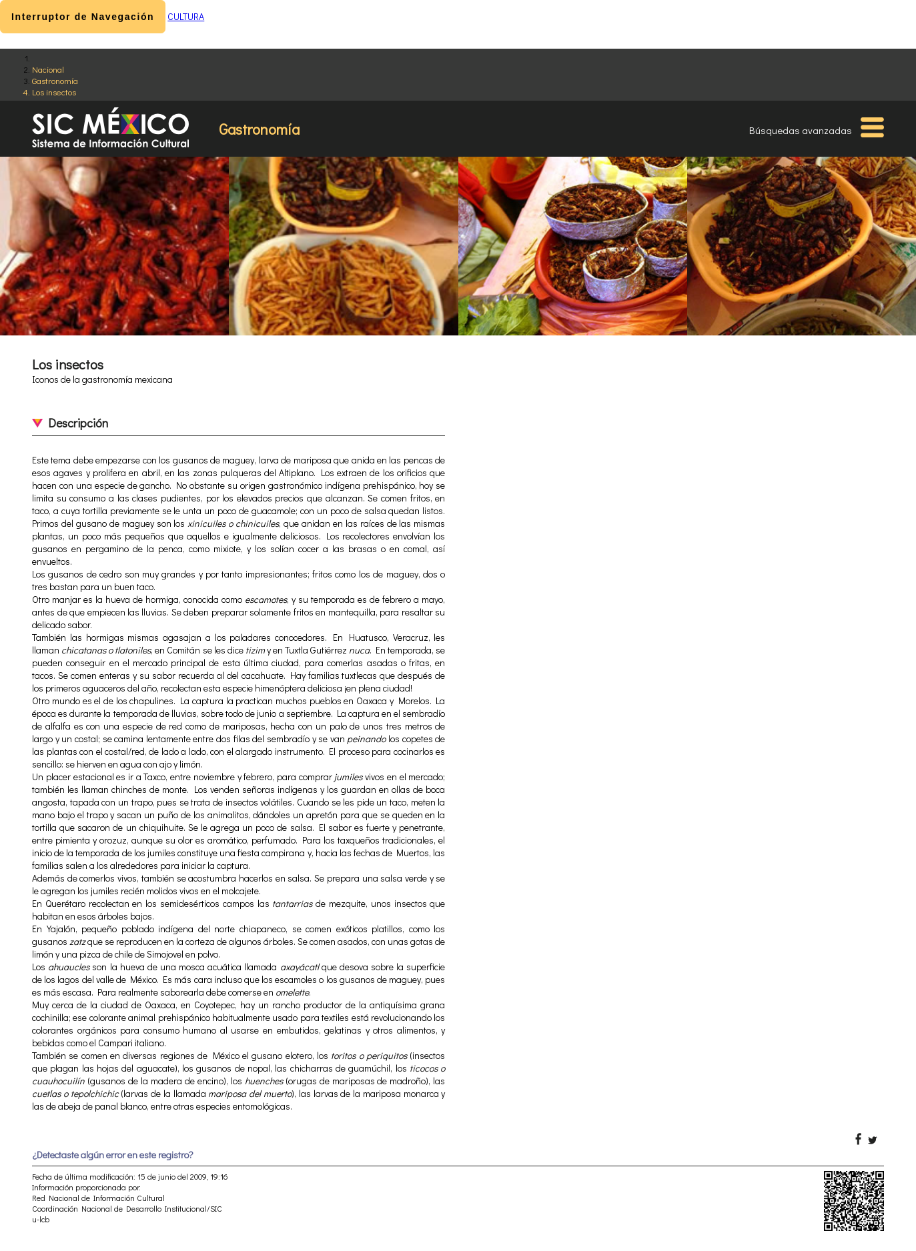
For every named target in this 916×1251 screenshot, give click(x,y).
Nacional (48, 69)
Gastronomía (55, 80)
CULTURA (185, 16)
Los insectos (54, 91)
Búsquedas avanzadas (800, 130)
